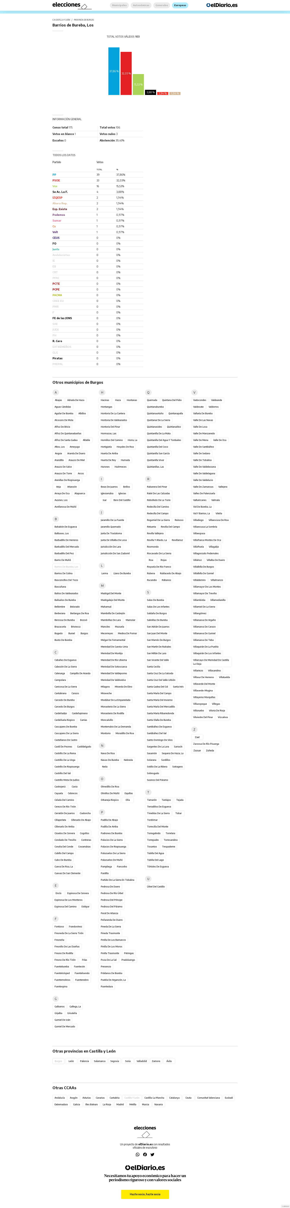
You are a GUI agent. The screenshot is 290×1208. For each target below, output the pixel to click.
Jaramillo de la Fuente (112, 520)
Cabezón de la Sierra (66, 666)
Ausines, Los (61, 500)
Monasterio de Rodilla (112, 713)
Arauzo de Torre (63, 473)
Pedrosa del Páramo (111, 906)
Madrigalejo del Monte (113, 600)
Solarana (151, 760)
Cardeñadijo (61, 713)
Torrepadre (153, 840)
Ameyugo (75, 446)
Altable (86, 440)
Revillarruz (177, 540)
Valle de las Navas (203, 420)
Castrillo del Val (63, 773)
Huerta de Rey (108, 460)
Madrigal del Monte (111, 593)
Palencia (84, 1061)
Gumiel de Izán (62, 1019)
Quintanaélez (174, 426)
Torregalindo (154, 833)
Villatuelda (224, 677)
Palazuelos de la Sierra (113, 853)
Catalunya (174, 1097)
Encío (58, 893)
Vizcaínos (223, 717)
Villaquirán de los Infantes (207, 653)
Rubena (151, 573)
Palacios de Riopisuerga (113, 846)
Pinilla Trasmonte (110, 953)
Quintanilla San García (158, 453)
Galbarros (60, 1006)
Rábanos (166, 580)
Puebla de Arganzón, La (113, 979)
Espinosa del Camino (66, 906)
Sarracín (178, 746)
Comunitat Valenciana (208, 1097)
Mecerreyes (107, 633)
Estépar (85, 906)
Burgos (84, 633)
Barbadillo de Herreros (66, 540)
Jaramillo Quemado (111, 526)
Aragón (73, 1097)
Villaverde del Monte (204, 683)
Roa (151, 560)
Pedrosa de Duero (110, 886)
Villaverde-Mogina (203, 690)
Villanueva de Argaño (204, 620)
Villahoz (197, 560)
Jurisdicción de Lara (111, 546)
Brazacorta (60, 626)
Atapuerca (80, 493)
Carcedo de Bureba (65, 700)
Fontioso (59, 926)
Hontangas (106, 406)
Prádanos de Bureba (111, 973)
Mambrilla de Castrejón (113, 613)
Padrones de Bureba (111, 833)
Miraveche (106, 693)
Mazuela (119, 626)
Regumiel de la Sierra (158, 520)
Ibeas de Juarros (109, 486)
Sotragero (177, 766)
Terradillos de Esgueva (159, 806)
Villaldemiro (199, 580)
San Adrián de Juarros (158, 626)
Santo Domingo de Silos (160, 740)
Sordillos (165, 760)
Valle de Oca (219, 440)
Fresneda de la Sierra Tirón (69, 933)
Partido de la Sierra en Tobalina (117, 880)
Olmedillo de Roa (110, 786)
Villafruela (198, 546)
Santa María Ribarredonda (160, 713)
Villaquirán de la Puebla (205, 646)
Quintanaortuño (155, 413)
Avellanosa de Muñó (65, 506)
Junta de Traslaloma (111, 533)
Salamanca (99, 1061)
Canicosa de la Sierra (66, 686)
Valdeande (216, 400)
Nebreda (128, 760)
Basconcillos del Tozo (66, 580)
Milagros (105, 686)
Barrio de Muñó (63, 560)
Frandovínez (75, 926)
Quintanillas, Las (155, 466)
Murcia (145, 1104)
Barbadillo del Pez (64, 553)
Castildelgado (84, 746)
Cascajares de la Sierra (67, 733)
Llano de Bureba (122, 573)
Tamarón (152, 800)
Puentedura (107, 986)
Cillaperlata (60, 820)
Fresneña (59, 939)
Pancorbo (122, 866)
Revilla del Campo (170, 526)
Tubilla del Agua (155, 853)
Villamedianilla (217, 600)
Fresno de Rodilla (64, 953)
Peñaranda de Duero (112, 919)
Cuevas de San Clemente (67, 873)
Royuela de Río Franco (159, 566)
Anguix (58, 453)
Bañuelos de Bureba (65, 600)
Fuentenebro (82, 979)
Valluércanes (199, 500)
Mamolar (130, 620)
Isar (105, 500)
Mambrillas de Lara (111, 620)
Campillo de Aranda (80, 673)
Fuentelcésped (62, 973)
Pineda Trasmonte (110, 933)
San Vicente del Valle (158, 660)
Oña (128, 800)
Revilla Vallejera (155, 533)
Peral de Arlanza (109, 913)
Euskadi (229, 1097)
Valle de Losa (200, 426)
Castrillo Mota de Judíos (67, 780)
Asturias (86, 1097)
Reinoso (179, 520)
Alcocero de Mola (64, 420)
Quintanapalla (175, 413)
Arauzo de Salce (63, 466)
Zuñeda (210, 750)
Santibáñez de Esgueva (159, 726)
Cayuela (59, 793)
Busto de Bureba (63, 640)
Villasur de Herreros (203, 677)
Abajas (58, 400)
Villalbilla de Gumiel (203, 573)
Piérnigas (129, 953)
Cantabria (114, 1097)
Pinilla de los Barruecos (113, 939)
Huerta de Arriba (109, 453)
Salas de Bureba (155, 600)
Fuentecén (79, 966)
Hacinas (105, 400)
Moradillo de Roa (125, 733)
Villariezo (198, 670)
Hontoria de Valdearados (114, 420)
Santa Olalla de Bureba (159, 720)
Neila (104, 766)
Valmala (215, 500)
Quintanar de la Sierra (158, 420)
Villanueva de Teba (203, 640)
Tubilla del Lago (155, 860)
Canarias (100, 1097)
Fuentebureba (62, 966)
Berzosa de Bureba (65, 620)
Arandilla (59, 460)
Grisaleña (72, 1013)
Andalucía (60, 1097)
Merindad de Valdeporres (114, 673)
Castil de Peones (63, 746)
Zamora (156, 1061)
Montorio (106, 733)
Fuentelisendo (82, 973)
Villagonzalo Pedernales (206, 553)
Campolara (60, 680)
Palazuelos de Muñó (112, 860)
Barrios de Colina (63, 573)
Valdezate (198, 406)
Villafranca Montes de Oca (207, 540)
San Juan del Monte (157, 633)
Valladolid (142, 1061)
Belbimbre (60, 606)
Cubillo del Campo (64, 853)
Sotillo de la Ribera (157, 766)
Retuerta (151, 526)
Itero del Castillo (122, 500)
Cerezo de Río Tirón (65, 806)
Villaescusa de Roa (219, 520)
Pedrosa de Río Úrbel (112, 893)
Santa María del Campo (159, 693)
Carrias (83, 720)
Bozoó (83, 620)
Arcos (81, 473)
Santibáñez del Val (156, 733)
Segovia (114, 1061)
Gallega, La (75, 1006)
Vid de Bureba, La (202, 506)
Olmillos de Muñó (110, 793)
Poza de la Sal (109, 959)
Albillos (82, 413)
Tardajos (166, 800)
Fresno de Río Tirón (65, 959)
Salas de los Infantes (158, 606)
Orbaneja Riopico (110, 800)
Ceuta (188, 1097)
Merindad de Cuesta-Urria (114, 646)
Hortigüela (106, 446)
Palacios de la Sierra (112, 840)
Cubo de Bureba (63, 860)
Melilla (132, 1104)
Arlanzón (72, 486)
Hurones (105, 466)
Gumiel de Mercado (65, 1026)
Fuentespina (61, 986)
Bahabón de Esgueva (66, 526)
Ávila (169, 1061)
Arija (58, 486)
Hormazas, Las (108, 433)
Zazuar (197, 750)
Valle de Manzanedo (204, 433)
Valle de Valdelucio (203, 480)
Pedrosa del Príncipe (111, 900)
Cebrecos (72, 793)
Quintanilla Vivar (155, 460)
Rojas (164, 560)
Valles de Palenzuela (204, 493)
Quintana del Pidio (172, 400)
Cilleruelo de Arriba (64, 826)
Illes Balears (91, 1104)
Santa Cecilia (153, 666)
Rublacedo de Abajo (170, 573)
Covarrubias (84, 846)
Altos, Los (60, 446)
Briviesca (75, 626)
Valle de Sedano (201, 453)
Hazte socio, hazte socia (145, 1194)
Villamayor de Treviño (205, 593)
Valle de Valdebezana (204, 466)
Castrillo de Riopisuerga (67, 766)
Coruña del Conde (64, 846)
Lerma (105, 573)
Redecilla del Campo (157, 513)
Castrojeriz (60, 786)
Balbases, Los (62, 533)
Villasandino (214, 670)
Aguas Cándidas (63, 406)
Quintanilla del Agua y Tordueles (164, 440)
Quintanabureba (155, 406)
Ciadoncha (85, 813)
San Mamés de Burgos (159, 640)
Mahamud (106, 606)
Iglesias (122, 493)
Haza (118, 400)
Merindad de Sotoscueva (114, 666)
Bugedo (59, 633)
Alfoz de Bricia (62, 426)
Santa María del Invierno (160, 700)
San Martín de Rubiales (159, 646)
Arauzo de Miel (77, 460)
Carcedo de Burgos (65, 706)
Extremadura (61, 1104)
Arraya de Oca (62, 493)
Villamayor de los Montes (207, 586)
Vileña (219, 513)
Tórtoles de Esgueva (158, 866)
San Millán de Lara (156, 653)
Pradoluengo (128, 959)
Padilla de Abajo (109, 820)
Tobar (178, 813)
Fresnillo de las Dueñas (67, 946)
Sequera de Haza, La (172, 753)
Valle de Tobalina (202, 460)
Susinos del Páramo (157, 780)
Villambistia (199, 600)
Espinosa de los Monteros (68, 900)
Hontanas (132, 400)
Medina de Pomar (127, 633)
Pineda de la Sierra (111, 926)
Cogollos (84, 833)
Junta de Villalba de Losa (114, 540)
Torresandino (171, 840)
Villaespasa (199, 533)
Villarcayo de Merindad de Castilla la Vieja (211, 662)
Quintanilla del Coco (157, 446)
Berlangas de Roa (79, 613)
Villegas (216, 703)
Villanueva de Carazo (204, 626)
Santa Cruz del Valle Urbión (161, 680)
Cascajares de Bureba (66, 726)
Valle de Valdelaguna (204, 473)
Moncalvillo (107, 720)
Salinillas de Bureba (157, 620)
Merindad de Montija (112, 653)
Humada (125, 460)
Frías (84, 959)
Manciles (105, 626)
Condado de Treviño (65, 840)
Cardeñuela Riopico (65, 720)
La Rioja (107, 1104)
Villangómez (199, 613)
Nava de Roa (108, 753)
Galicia (76, 1104)
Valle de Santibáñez (203, 446)
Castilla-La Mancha (154, 1097)
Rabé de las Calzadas (158, 493)
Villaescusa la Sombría (205, 526)
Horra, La (132, 440)
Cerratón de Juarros (65, 813)
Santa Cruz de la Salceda (160, 673)
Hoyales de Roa (125, 446)
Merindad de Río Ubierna (114, 660)
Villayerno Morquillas (204, 697)
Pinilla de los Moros (111, 946)
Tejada (179, 800)
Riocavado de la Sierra (159, 553)
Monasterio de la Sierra (113, 706)
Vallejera (222, 486)
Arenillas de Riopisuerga (67, 480)
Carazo (75, 693)
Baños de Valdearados (66, 593)
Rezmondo (153, 546)
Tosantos (152, 846)
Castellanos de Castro (66, 740)
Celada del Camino (64, 800)
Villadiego (198, 520)
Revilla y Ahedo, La (157, 540)
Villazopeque (200, 703)
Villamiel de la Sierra (204, 606)
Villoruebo (198, 710)
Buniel (71, 633)
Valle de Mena (200, 440)
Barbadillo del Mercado (67, 546)
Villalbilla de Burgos (203, 566)
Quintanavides (154, 426)
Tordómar (152, 820)
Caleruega (60, 673)
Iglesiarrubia (107, 493)
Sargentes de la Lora (158, 746)
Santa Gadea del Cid (157, 686)
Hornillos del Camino (112, 440)
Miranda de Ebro (123, 686)
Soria (128, 1061)
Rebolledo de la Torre (159, 500)
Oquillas (128, 793)
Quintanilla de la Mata (159, 433)
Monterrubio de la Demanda (116, 726)
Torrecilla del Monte (157, 826)
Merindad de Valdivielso (113, 680)
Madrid (120, 1104)
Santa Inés (178, 686)
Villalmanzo (217, 580)
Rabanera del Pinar (157, 486)
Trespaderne (168, 846)
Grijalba (58, 1013)
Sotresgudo (153, 773)
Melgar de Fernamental (113, 640)
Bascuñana (60, 586)
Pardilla (105, 873)
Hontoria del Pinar (110, 426)
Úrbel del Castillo (156, 886)
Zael (197, 737)
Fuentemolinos (62, 979)
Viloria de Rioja (217, 710)
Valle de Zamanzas (203, 486)
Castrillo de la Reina (65, 753)
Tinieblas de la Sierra (158, 813)
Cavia (74, 786)
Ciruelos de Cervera (65, 833)
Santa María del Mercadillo (161, 706)
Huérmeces (121, 466)
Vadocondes (199, 400)
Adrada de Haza (75, 400)
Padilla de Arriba (109, 826)
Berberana (60, 613)
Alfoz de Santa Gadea (66, 440)
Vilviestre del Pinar (203, 717)
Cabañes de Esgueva (65, 660)
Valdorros (214, 406)
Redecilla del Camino (158, 506)
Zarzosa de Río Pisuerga (206, 743)
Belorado (75, 606)
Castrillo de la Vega (65, 760)
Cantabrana (60, 693)
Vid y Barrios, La (201, 513)
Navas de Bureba (110, 760)
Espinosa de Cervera (78, 893)
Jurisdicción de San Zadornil (115, 553)
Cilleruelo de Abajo (81, 820)
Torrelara (170, 833)
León (71, 1061)
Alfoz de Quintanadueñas (68, 433)
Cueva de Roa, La (64, 866)
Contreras (86, 840)
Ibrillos (126, 486)
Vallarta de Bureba (203, 413)
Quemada (152, 400)
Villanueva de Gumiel (204, 633)
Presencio (106, 966)
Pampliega (106, 866)
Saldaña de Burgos (157, 613)
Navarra (158, 1104)
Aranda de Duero (76, 453)
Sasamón (152, 753)
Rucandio (152, 580)
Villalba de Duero (216, 560)
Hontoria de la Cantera (113, 413)
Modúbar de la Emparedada (115, 700)
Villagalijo (214, 546)
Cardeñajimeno (80, 713)
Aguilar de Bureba (64, 413)
